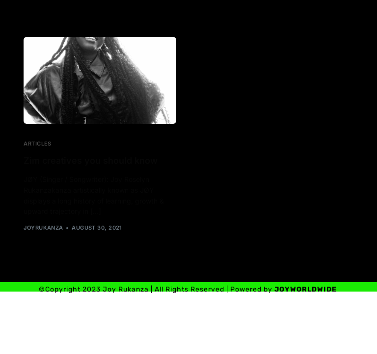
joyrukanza (43, 227)
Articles (38, 144)
